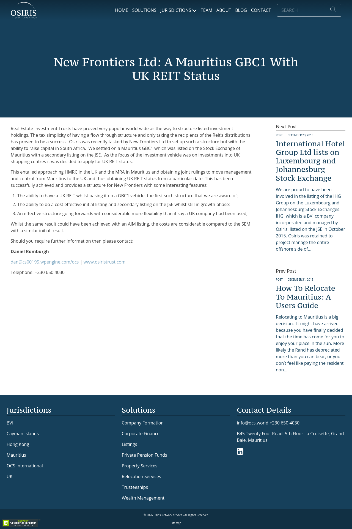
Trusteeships (135, 487)
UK (9, 476)
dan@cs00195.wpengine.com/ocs (45, 262)
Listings (129, 444)
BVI (10, 423)
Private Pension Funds (144, 455)
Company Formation (143, 423)
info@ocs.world (252, 423)
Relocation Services (141, 476)
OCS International (25, 466)
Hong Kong (18, 444)
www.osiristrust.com (105, 262)
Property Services (140, 466)
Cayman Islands (23, 434)
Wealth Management (143, 498)
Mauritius (16, 455)
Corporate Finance (141, 434)
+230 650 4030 (284, 423)
